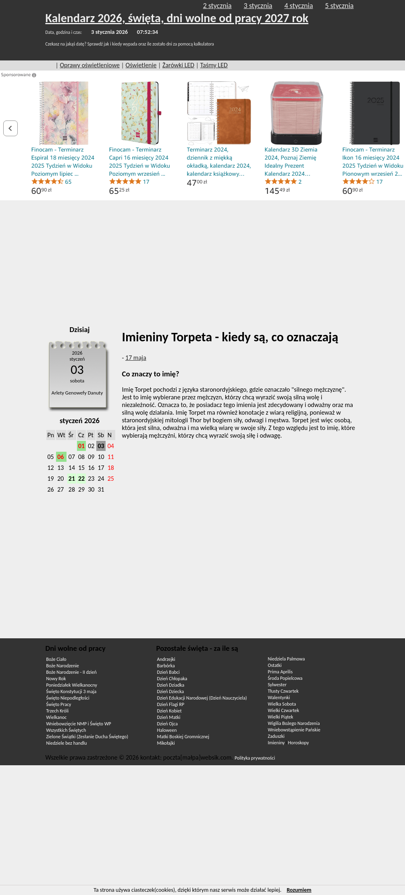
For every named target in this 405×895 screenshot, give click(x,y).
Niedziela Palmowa (286, 659)
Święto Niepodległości (67, 698)
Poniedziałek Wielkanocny (71, 685)
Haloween (167, 730)
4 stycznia (299, 5)
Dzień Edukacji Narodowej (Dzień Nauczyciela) (202, 698)
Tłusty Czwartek (283, 691)
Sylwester (277, 684)
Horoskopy (298, 742)
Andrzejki (166, 659)
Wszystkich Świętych (66, 730)
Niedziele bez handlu (66, 743)
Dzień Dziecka (170, 691)
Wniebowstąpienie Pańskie (294, 730)
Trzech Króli (57, 711)
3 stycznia (258, 5)
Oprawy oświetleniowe (90, 65)
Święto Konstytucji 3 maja (71, 691)
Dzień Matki (169, 717)
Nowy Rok (56, 678)
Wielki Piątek (280, 717)
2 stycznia (217, 5)
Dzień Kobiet (169, 711)
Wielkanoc (56, 717)
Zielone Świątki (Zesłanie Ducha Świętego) (87, 736)
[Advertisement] (202, 260)
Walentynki (279, 697)
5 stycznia (339, 5)
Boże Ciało (56, 659)
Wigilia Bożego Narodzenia (294, 723)
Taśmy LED (214, 65)
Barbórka (166, 666)
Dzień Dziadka (171, 685)
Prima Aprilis (280, 672)
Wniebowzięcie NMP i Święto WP (78, 724)
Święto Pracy (58, 704)
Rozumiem (299, 890)
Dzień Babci (168, 672)
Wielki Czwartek (283, 710)
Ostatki (275, 665)
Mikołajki (166, 743)
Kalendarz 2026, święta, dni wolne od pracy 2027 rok (177, 17)
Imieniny (276, 742)
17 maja (135, 357)
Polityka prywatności (255, 758)
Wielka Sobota (282, 704)
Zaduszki (276, 736)
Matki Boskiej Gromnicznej (183, 736)
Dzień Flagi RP (171, 704)
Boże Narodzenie (62, 666)
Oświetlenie (141, 65)
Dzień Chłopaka (172, 678)
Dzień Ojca (167, 724)
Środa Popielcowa (285, 678)
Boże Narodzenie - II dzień (71, 672)
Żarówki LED (178, 65)
